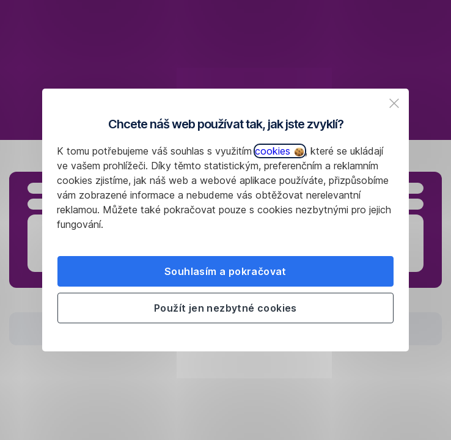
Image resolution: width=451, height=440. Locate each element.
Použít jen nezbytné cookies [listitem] (225, 308)
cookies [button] (279, 151)
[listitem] (394, 103)
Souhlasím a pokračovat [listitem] (225, 271)
